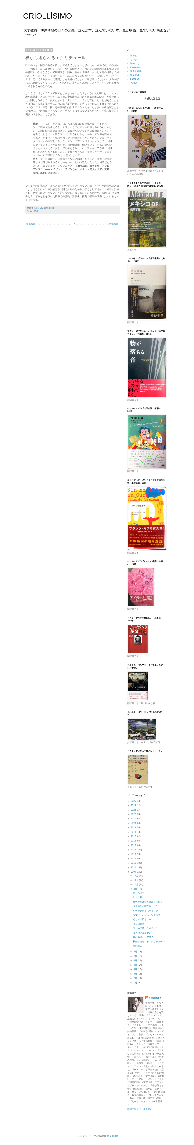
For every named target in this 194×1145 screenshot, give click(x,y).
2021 (134, 818)
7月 (136, 956)
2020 (134, 823)
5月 (136, 965)
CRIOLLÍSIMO (47, 16)
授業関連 (134, 75)
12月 (136, 875)
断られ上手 (138, 893)
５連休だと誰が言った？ (145, 906)
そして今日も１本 (142, 919)
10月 (136, 884)
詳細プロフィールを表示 (139, 1109)
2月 (136, 978)
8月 (136, 951)
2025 (134, 801)
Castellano (135, 67)
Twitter (133, 82)
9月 (136, 889)
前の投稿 (113, 224)
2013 (134, 854)
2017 (134, 836)
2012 (134, 858)
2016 (134, 840)
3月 (136, 973)
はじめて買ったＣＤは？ (145, 928)
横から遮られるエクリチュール (149, 941)
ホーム (72, 224)
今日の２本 (138, 924)
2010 (134, 867)
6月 (136, 960)
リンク (133, 59)
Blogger (114, 1136)
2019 (134, 827)
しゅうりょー (140, 897)
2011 (134, 863)
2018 (134, 832)
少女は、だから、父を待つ (146, 915)
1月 (136, 982)
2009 (134, 871)
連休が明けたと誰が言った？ (148, 901)
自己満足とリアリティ (144, 937)
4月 (136, 969)
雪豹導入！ (138, 946)
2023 (134, 810)
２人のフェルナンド (143, 932)
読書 (36, 211)
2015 (134, 845)
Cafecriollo (155, 997)
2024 (134, 805)
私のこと (134, 63)
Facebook (135, 79)
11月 (136, 880)
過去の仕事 (136, 71)
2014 (134, 849)
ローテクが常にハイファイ (146, 910)
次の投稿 (30, 224)
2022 (134, 814)
